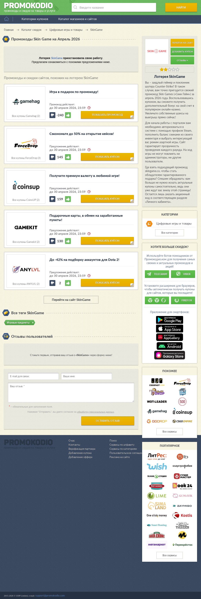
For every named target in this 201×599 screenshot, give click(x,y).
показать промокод (107, 114)
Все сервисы (170, 431)
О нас (72, 573)
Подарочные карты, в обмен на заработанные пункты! (86, 217)
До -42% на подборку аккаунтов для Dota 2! (84, 260)
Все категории (169, 232)
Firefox (183, 300)
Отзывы (182, 60)
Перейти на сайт (182, 42)
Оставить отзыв (108, 420)
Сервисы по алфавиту (122, 577)
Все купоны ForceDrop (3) (25, 158)
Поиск (113, 573)
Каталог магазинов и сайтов (77, 19)
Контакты (74, 577)
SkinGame (56, 58)
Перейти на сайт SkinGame (71, 299)
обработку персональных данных (95, 411)
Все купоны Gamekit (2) (26, 241)
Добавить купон (182, 51)
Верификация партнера (82, 581)
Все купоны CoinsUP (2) (25, 199)
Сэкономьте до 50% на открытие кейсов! (81, 134)
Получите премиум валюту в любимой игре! (84, 176)
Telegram (157, 274)
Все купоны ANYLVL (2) (26, 283)
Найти (182, 7)
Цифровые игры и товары (174, 223)
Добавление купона (80, 585)
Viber (183, 274)
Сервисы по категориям (123, 581)
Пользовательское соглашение (128, 585)
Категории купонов (35, 19)
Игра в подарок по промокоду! (73, 92)
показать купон (107, 156)
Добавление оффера (80, 589)
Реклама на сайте (120, 589)
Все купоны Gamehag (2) (26, 116)
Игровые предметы (18, 322)
